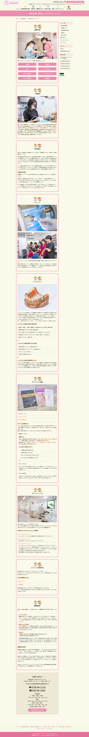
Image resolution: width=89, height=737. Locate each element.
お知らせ (62, 48)
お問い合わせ (71, 2)
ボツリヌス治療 (27, 73)
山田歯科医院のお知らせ (65, 51)
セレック (27, 69)
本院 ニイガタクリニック (53, 726)
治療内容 (62, 32)
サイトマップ (63, 42)
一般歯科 (27, 64)
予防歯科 (47, 64)
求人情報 (44, 726)
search (73, 7)
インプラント (47, 69)
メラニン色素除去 (27, 78)
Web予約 (80, 2)
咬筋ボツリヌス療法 (24, 624)
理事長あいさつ (64, 28)
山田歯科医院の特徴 (65, 30)
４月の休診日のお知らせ (65, 61)
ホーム (17, 726)
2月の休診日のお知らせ (65, 66)
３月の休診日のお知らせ (65, 63)
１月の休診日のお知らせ (65, 68)
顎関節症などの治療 (49, 427)
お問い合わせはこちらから (37, 710)
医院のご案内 (63, 35)
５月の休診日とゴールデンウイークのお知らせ (66, 58)
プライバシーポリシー (64, 40)
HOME (17, 18)
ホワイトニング (47, 73)
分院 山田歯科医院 (23, 18)
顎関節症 (47, 78)
